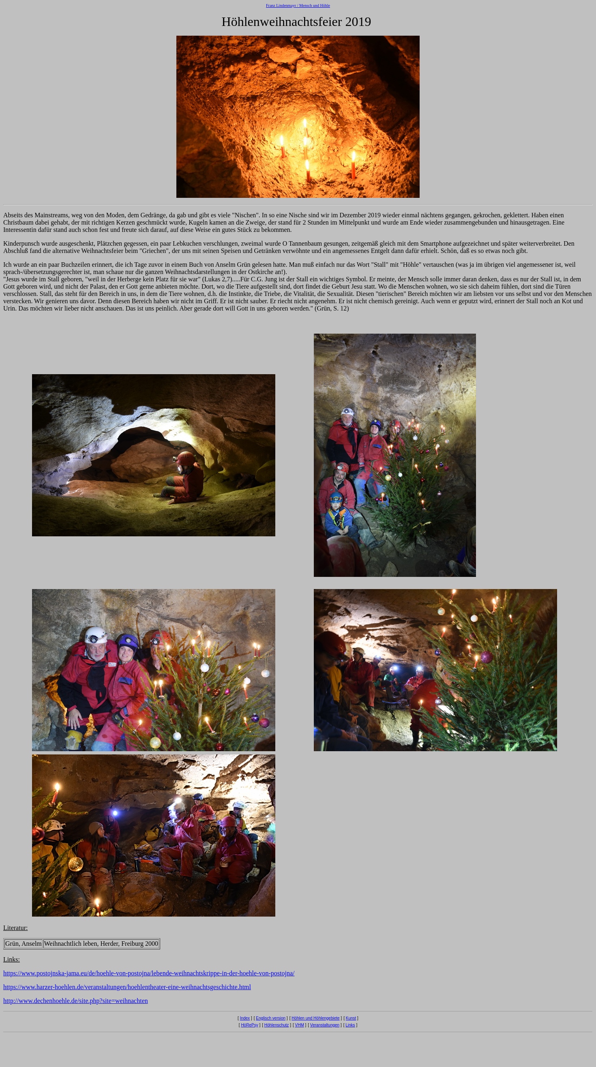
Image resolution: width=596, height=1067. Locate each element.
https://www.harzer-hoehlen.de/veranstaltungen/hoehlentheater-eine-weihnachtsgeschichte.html (127, 986)
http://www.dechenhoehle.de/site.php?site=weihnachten (75, 1000)
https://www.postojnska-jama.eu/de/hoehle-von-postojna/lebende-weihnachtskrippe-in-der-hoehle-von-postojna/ (148, 973)
